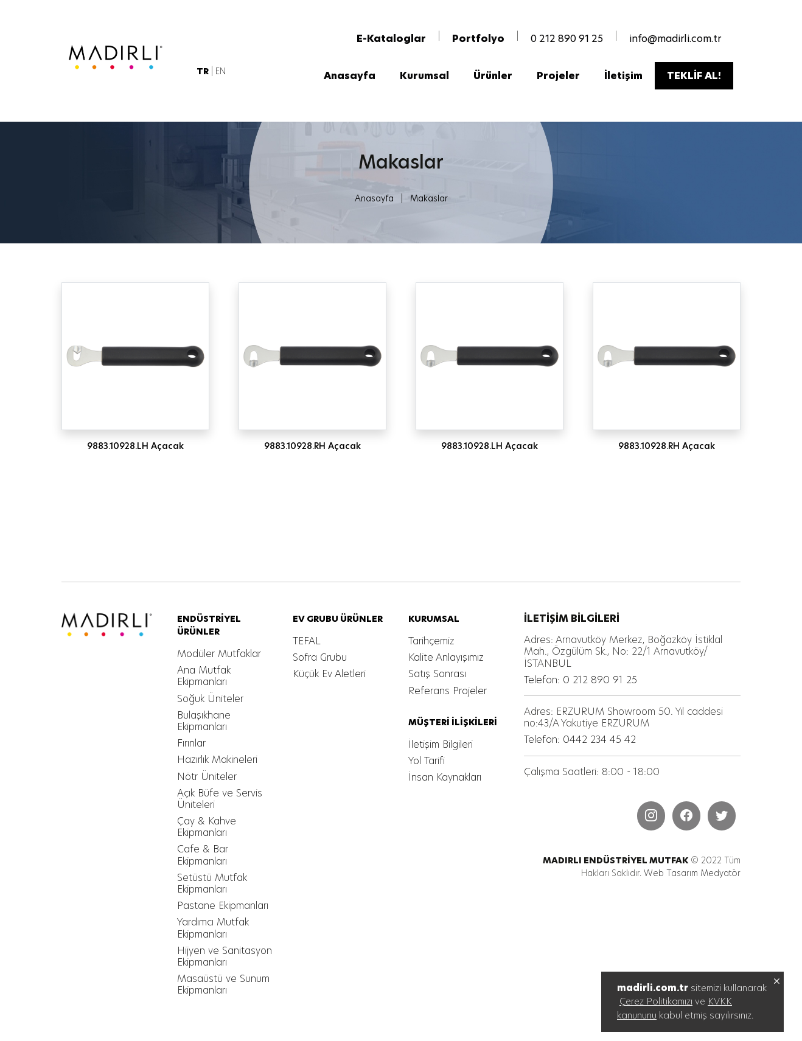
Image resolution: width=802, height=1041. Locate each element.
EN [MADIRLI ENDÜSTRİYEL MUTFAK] (220, 71)
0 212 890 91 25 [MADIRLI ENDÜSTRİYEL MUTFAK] (567, 38)
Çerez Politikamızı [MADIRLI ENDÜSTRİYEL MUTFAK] (655, 1001)
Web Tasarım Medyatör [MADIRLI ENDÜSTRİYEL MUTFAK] (692, 873)
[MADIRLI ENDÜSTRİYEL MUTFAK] (128, 56)
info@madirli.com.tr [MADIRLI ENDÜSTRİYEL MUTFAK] (675, 38)
